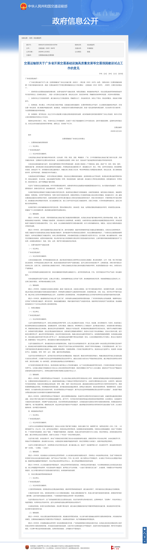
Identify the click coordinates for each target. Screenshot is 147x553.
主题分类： (78, 48)
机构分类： (78, 45)
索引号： (29, 45)
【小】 (115, 74)
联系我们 (33, 546)
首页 (30, 38)
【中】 (110, 74)
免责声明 (40, 546)
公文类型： (78, 52)
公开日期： (30, 52)
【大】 (105, 74)
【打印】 (121, 74)
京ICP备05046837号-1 (37, 548)
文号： (28, 48)
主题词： (29, 55)
